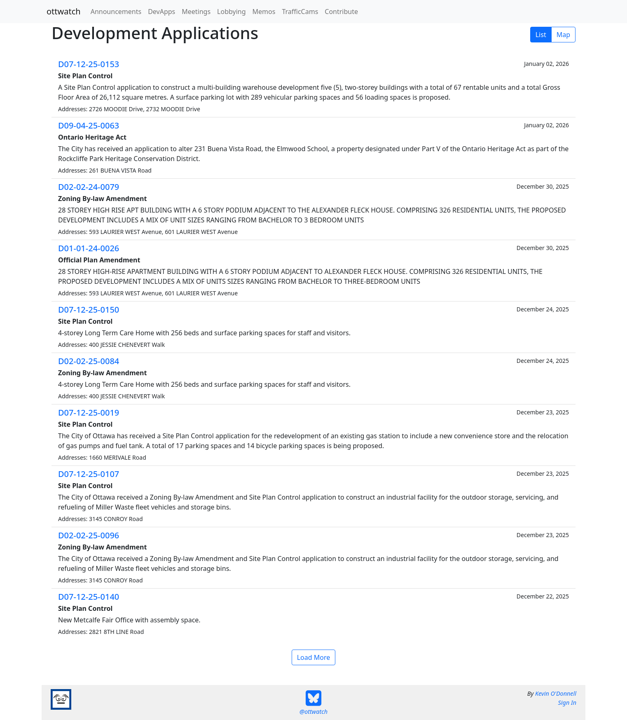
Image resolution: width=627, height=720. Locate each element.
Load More (313, 657)
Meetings (196, 11)
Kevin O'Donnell (555, 693)
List (541, 34)
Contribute (341, 11)
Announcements (116, 11)
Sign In (567, 702)
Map (563, 34)
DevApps (161, 11)
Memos (264, 11)
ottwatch (64, 11)
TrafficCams (300, 11)
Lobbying (231, 11)
